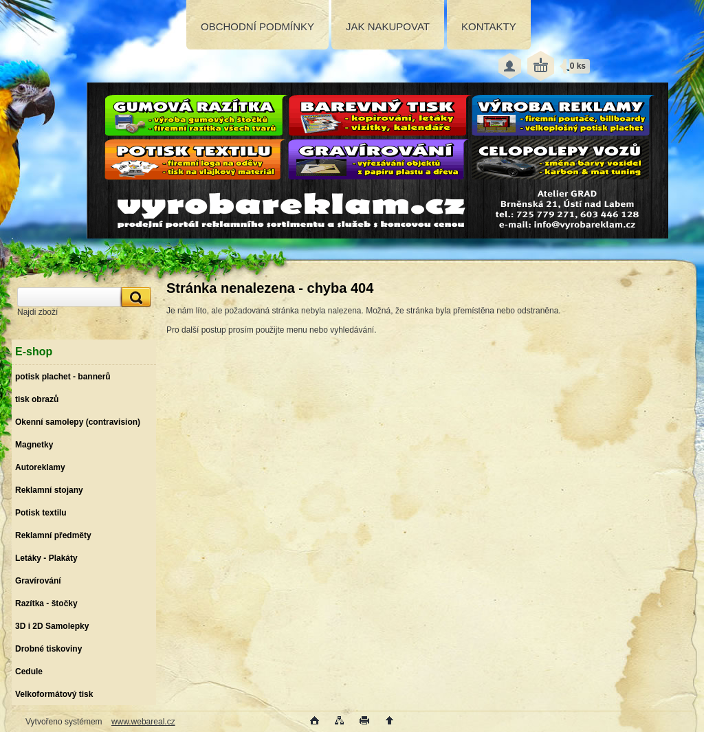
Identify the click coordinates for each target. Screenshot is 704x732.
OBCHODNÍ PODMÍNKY (257, 26)
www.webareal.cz (143, 722)
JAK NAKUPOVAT (388, 26)
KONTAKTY (488, 26)
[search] (134, 297)
